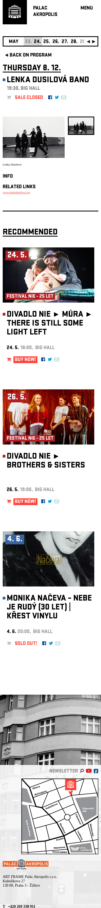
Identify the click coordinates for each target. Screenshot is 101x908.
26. (56, 42)
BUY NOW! (25, 360)
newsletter (63, 771)
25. (46, 42)
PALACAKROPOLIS (45, 11)
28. (74, 42)
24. (37, 42)
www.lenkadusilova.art (16, 192)
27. (65, 42)
